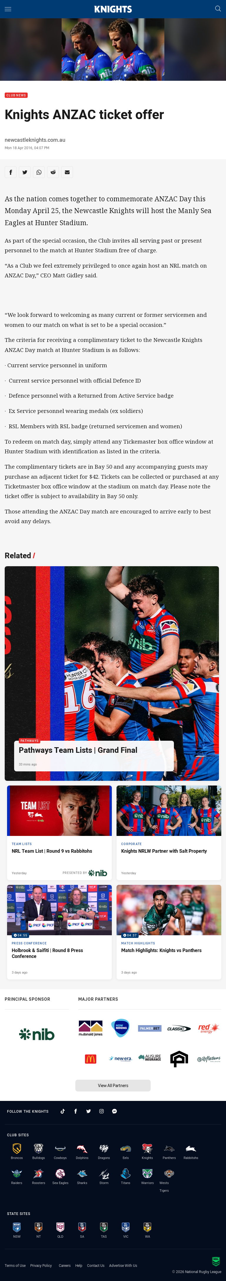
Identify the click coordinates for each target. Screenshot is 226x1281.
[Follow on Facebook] (75, 1111)
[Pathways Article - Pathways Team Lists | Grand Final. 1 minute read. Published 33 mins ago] (112, 673)
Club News (16, 95)
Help (78, 1265)
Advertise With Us (123, 1265)
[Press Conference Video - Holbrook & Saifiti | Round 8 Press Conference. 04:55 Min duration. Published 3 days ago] (59, 932)
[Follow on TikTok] (62, 1111)
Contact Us (95, 1265)
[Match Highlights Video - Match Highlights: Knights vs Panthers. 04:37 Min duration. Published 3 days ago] (169, 932)
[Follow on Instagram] (101, 1111)
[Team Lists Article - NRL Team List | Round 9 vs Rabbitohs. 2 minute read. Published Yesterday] (59, 833)
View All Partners (113, 1085)
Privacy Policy (41, 1265)
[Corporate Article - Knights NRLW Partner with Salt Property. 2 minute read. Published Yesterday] (169, 833)
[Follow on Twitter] (88, 1111)
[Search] (218, 9)
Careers (65, 1265)
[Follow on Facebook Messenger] (114, 1111)
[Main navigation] (8, 9)
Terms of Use (15, 1265)
